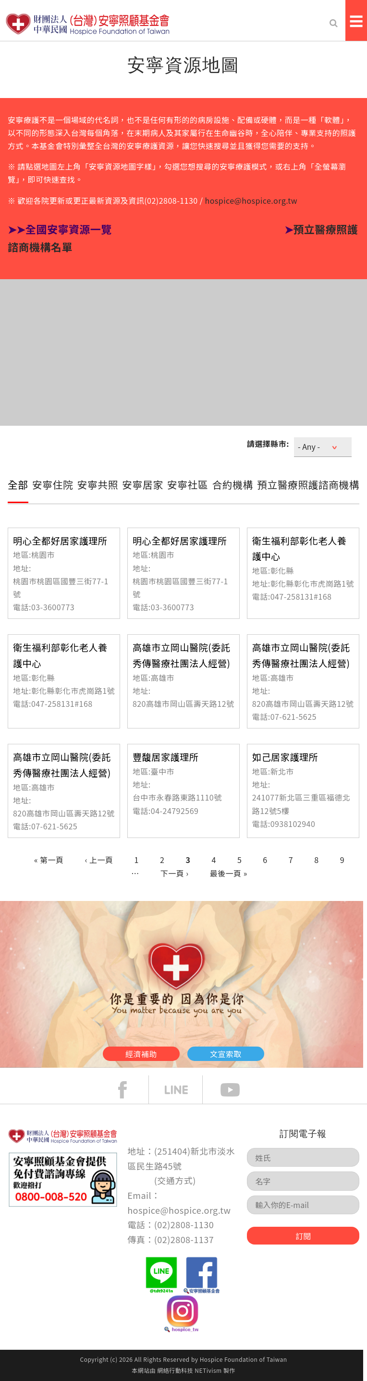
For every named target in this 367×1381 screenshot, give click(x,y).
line (183, 1089)
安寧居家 (142, 484)
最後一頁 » (228, 873)
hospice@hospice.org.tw (251, 200)
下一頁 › (174, 873)
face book (129, 1089)
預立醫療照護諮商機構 (308, 484)
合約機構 (232, 484)
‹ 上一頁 (99, 859)
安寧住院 (52, 484)
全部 (18, 484)
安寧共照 (97, 484)
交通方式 (175, 1180)
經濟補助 (141, 1054)
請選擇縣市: (268, 443)
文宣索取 (226, 1054)
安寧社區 (187, 484)
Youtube (237, 1089)
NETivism (208, 1370)
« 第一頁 (49, 859)
